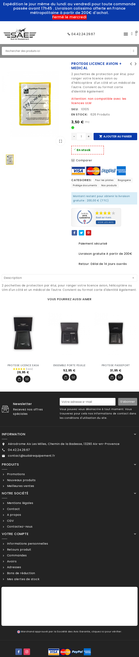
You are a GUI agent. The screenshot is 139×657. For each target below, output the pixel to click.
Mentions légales (19, 503)
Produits (10, 464)
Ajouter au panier (115, 136)
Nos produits (109, 185)
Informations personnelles (27, 544)
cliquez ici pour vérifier (106, 631)
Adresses (13, 567)
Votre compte (15, 534)
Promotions (15, 474)
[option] (35, 104)
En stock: (79, 114)
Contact (13, 509)
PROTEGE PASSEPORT (116, 365)
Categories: (81, 180)
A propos (13, 515)
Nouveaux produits (21, 480)
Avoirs (11, 561)
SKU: (74, 109)
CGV (10, 521)
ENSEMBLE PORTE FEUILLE (69, 365)
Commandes (16, 555)
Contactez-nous (19, 526)
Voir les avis (105, 222)
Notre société (15, 493)
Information (13, 434)
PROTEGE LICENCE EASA (23, 365)
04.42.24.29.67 (80, 34)
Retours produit (18, 550)
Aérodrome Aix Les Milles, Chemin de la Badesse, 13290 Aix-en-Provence (64, 444)
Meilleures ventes (20, 486)
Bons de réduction (20, 573)
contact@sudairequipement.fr (31, 456)
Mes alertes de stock (23, 579)
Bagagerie (124, 180)
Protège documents (85, 185)
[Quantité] (81, 136)
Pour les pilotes (104, 180)
